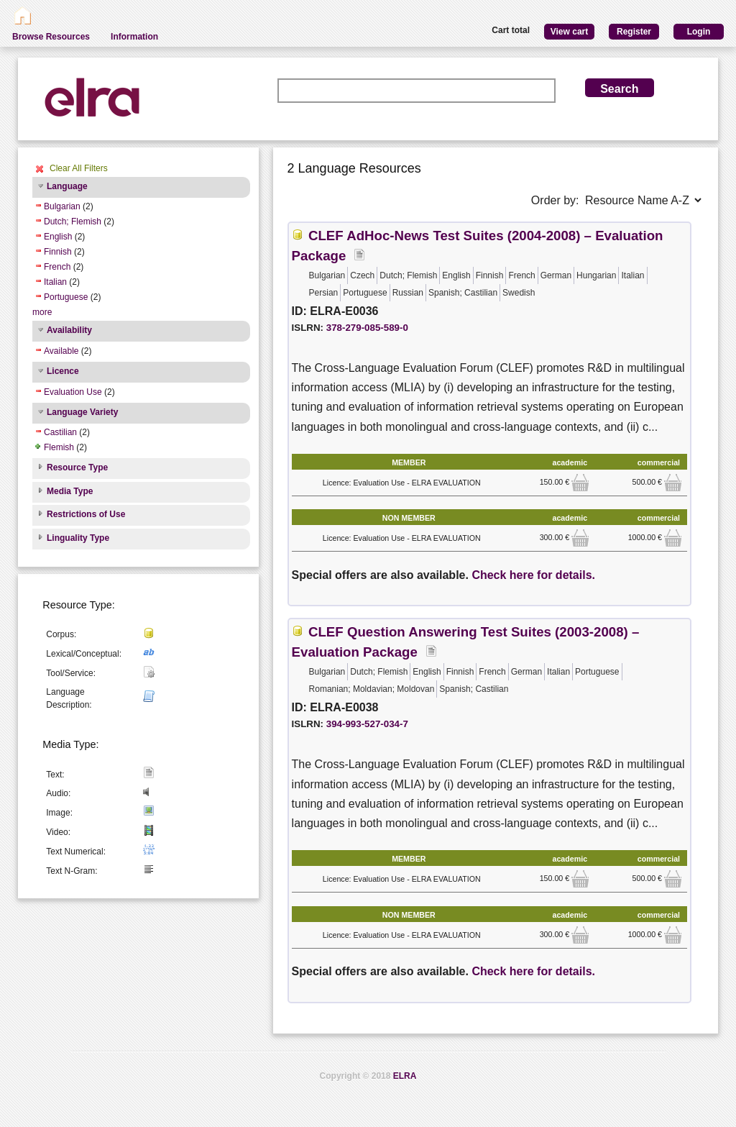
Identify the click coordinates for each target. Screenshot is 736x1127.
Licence (63, 371)
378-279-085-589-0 (367, 327)
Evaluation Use (73, 392)
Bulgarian (62, 206)
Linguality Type (78, 538)
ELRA (405, 1076)
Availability (69, 330)
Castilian (60, 432)
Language (67, 186)
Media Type (70, 491)
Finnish (58, 252)
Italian (55, 282)
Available (61, 351)
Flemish (59, 447)
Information (134, 37)
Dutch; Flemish (72, 221)
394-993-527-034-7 (367, 723)
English (58, 237)
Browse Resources (51, 37)
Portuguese (66, 297)
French (57, 267)
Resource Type (77, 467)
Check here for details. (533, 575)
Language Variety (82, 412)
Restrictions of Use (86, 514)
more (42, 312)
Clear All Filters (79, 168)
